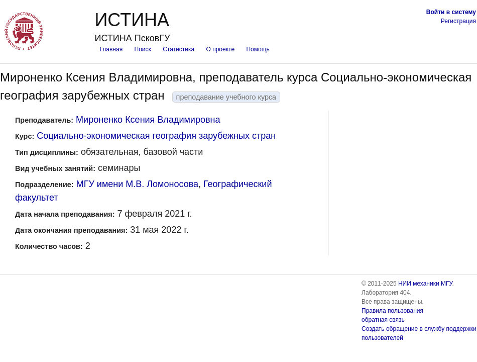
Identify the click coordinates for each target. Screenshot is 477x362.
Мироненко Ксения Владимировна (148, 120)
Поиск (143, 49)
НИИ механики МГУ (425, 283)
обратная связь (383, 319)
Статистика (178, 49)
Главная (111, 49)
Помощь (257, 49)
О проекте (220, 49)
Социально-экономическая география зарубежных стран (156, 136)
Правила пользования (392, 310)
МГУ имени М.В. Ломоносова (137, 184)
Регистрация (458, 21)
